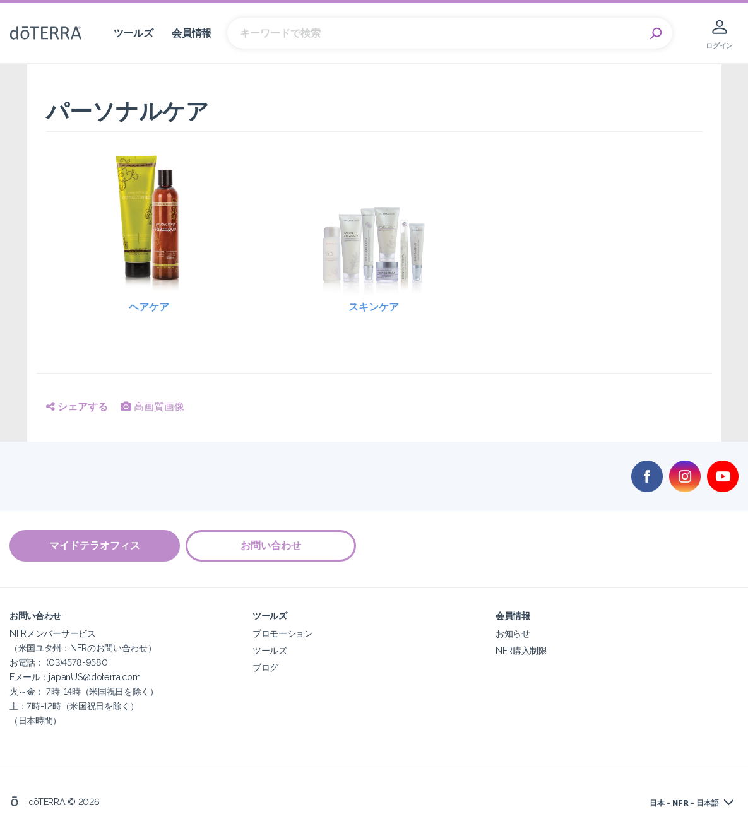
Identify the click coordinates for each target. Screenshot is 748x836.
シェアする (77, 407)
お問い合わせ (271, 545)
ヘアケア (149, 307)
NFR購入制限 (521, 649)
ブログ (265, 666)
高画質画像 (152, 407)
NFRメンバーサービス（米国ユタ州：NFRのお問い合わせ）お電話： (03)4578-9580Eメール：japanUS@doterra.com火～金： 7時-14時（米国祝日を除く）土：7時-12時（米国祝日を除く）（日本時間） (83, 676)
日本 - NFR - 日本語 (684, 802)
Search (656, 33)
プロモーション (282, 632)
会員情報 (191, 33)
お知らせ (513, 632)
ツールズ (133, 33)
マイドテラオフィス (94, 545)
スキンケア (373, 307)
